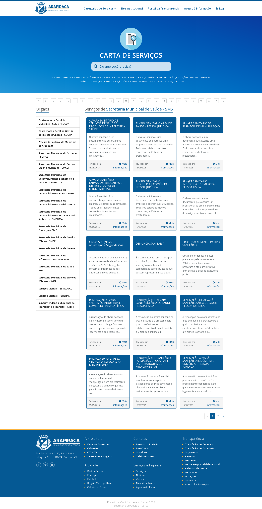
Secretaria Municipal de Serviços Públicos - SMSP (57, 279)
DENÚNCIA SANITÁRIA (150, 243)
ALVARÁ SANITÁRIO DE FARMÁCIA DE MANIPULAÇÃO (201, 125)
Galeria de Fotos (96, 487)
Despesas (191, 460)
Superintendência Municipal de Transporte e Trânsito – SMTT (56, 304)
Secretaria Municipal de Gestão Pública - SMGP (56, 239)
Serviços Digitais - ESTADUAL (55, 288)
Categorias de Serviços (100, 8)
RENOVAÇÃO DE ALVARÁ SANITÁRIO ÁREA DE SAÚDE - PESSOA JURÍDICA (200, 303)
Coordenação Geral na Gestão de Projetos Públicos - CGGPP (56, 132)
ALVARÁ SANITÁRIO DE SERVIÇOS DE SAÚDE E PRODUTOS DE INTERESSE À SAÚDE (107, 125)
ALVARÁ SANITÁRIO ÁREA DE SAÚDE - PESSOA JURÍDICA (154, 125)
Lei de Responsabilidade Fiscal (202, 464)
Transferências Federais (199, 444)
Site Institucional (132, 8)
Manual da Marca (145, 483)
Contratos (190, 480)
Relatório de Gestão (196, 468)
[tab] (108, 125)
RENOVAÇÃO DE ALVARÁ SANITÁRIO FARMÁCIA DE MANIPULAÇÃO (105, 362)
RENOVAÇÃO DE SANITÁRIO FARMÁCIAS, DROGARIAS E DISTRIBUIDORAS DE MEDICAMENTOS (153, 362)
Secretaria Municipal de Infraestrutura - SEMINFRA (54, 257)
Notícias (140, 475)
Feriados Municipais (98, 444)
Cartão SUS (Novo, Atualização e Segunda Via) (106, 243)
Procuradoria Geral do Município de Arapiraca (57, 143)
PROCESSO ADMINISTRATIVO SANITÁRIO (201, 243)
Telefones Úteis (145, 456)
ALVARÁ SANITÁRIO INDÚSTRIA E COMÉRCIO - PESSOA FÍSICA (198, 184)
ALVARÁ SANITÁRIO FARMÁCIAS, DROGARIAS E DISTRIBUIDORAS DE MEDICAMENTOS (105, 184)
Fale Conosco (143, 448)
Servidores (191, 472)
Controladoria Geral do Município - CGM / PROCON (54, 122)
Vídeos (140, 479)
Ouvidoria (141, 452)
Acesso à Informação (197, 8)
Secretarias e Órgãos (99, 456)
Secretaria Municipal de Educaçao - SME (52, 228)
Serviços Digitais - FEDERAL (54, 295)
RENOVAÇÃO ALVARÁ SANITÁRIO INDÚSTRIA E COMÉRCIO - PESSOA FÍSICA (106, 303)
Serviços (141, 471)
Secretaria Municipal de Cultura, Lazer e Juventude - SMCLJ (57, 165)
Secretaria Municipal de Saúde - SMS (57, 268)
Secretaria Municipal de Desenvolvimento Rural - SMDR (56, 191)
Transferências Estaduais (199, 448)
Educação (92, 475)
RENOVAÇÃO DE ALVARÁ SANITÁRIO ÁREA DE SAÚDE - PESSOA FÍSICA (154, 303)
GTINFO (92, 452)
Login (221, 8)
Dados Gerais (95, 471)
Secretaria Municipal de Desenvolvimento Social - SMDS (56, 202)
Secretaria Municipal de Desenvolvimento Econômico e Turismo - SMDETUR (56, 178)
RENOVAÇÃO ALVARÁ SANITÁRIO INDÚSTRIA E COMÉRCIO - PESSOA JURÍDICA (198, 362)
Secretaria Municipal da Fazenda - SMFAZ (57, 154)
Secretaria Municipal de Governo (57, 248)
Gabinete (92, 448)
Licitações (190, 476)
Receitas (190, 456)
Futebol (91, 479)
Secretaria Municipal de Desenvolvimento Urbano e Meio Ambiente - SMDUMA (57, 215)
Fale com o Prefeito (147, 444)
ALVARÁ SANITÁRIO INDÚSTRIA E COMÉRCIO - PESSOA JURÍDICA (152, 184)
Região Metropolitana (99, 483)
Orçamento (191, 452)
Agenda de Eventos (147, 487)
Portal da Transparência (163, 8)
